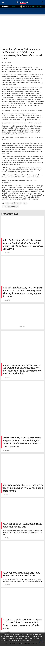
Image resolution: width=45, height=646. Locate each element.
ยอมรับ (22, 644)
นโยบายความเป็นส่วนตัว (33, 636)
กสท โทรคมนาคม (16, 203)
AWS (25, 203)
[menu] (3, 2)
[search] (42, 2)
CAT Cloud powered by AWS (10, 206)
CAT (7, 203)
